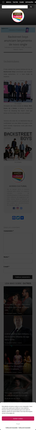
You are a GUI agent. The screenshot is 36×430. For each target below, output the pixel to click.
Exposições (29, 2)
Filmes (21, 2)
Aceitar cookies (18, 418)
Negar (18, 424)
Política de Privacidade (12, 427)
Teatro (15, 2)
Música (8, 2)
